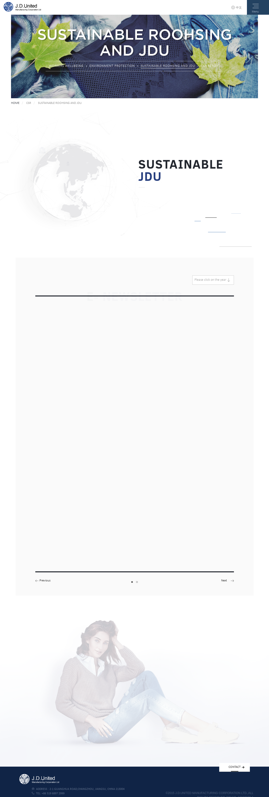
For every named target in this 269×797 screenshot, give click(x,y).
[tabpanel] (134, 436)
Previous (45, 580)
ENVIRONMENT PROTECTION (112, 66)
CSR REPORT (210, 66)
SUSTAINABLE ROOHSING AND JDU (168, 66)
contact (236, 767)
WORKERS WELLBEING (66, 66)
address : (78, 789)
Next (224, 580)
